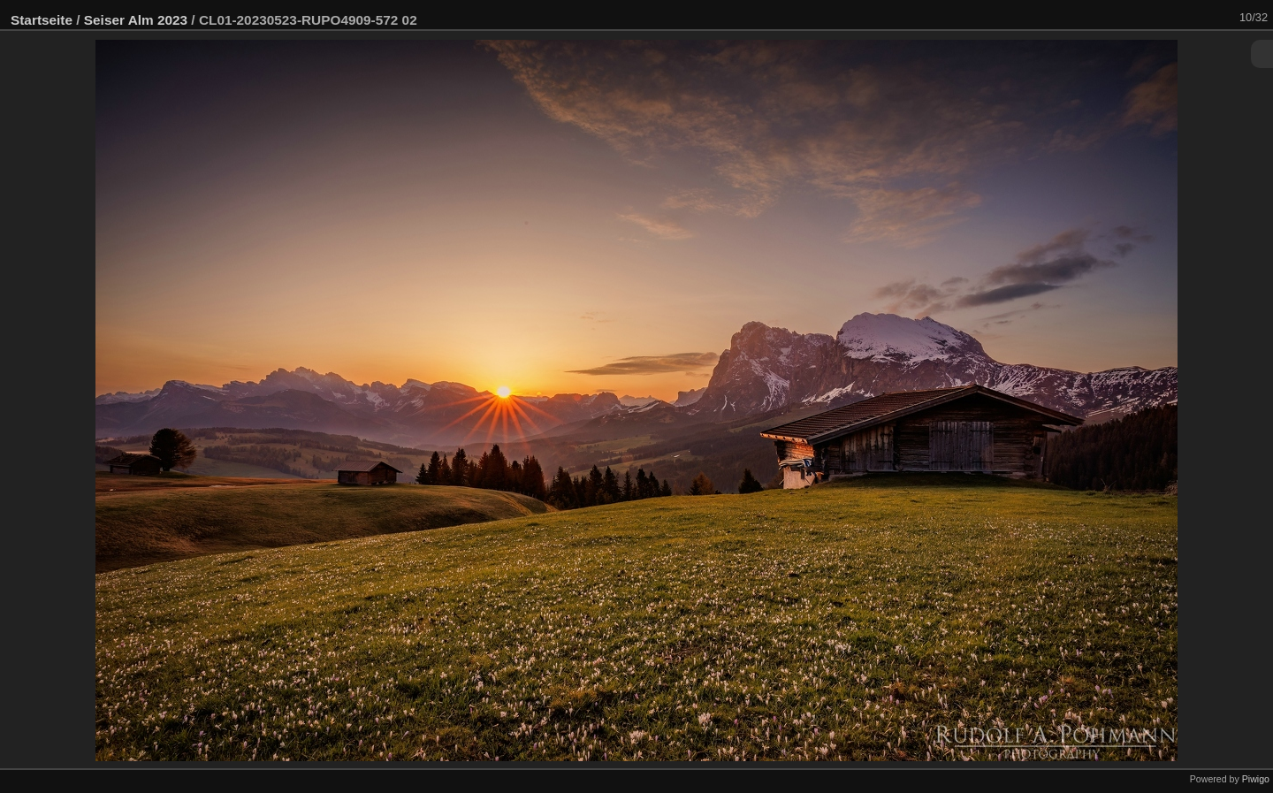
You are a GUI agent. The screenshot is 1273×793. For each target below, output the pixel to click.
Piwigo (1255, 779)
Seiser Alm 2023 (135, 19)
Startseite (41, 19)
